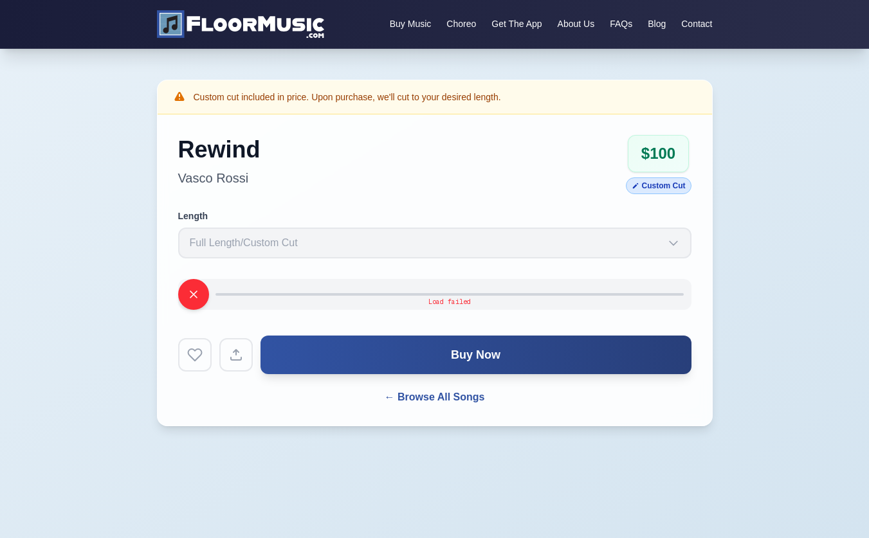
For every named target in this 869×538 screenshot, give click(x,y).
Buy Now (475, 354)
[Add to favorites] (195, 355)
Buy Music (411, 24)
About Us (576, 24)
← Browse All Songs (435, 396)
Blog (657, 24)
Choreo (461, 24)
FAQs (621, 24)
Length (193, 216)
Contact (696, 24)
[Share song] (236, 355)
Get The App (516, 24)
